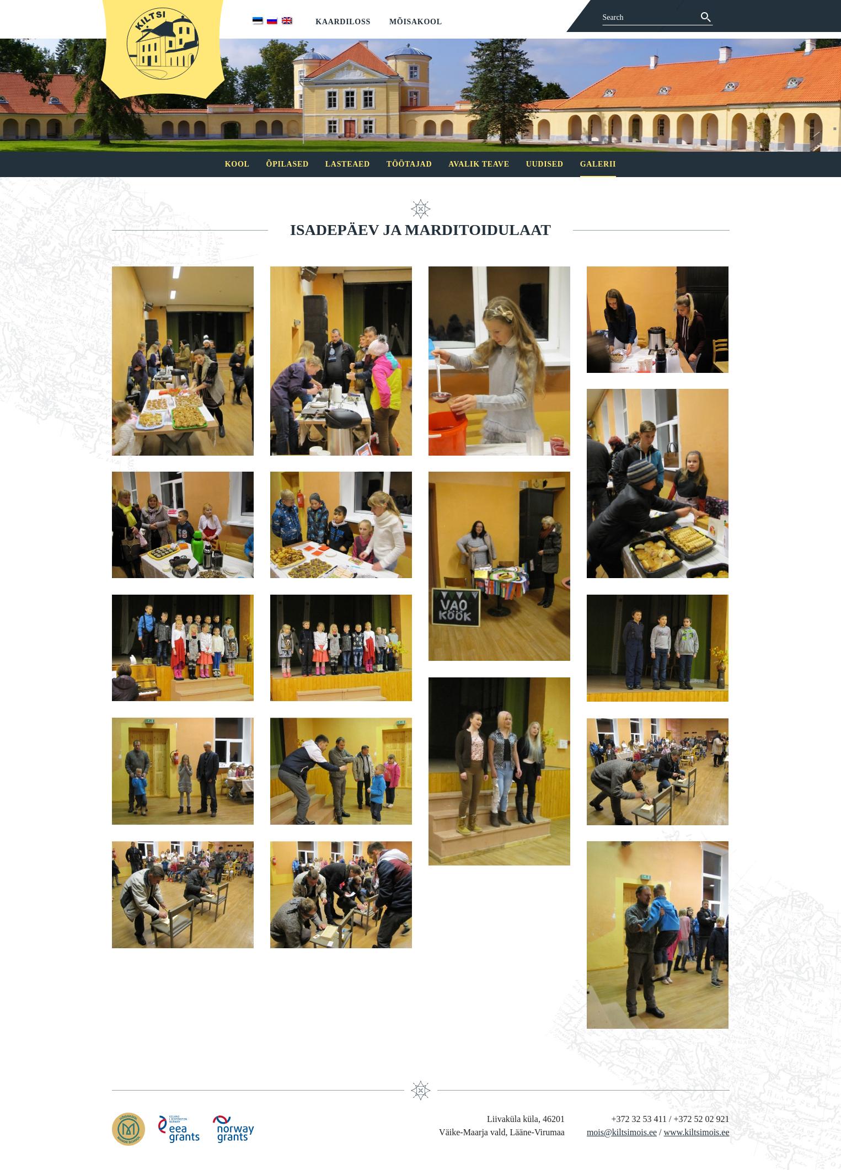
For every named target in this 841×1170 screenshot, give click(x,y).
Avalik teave (478, 164)
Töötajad (409, 164)
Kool (237, 164)
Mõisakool (415, 22)
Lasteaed (347, 164)
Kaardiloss (343, 22)
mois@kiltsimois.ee (622, 1132)
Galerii (598, 164)
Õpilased (287, 164)
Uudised (545, 164)
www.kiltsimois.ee (697, 1132)
